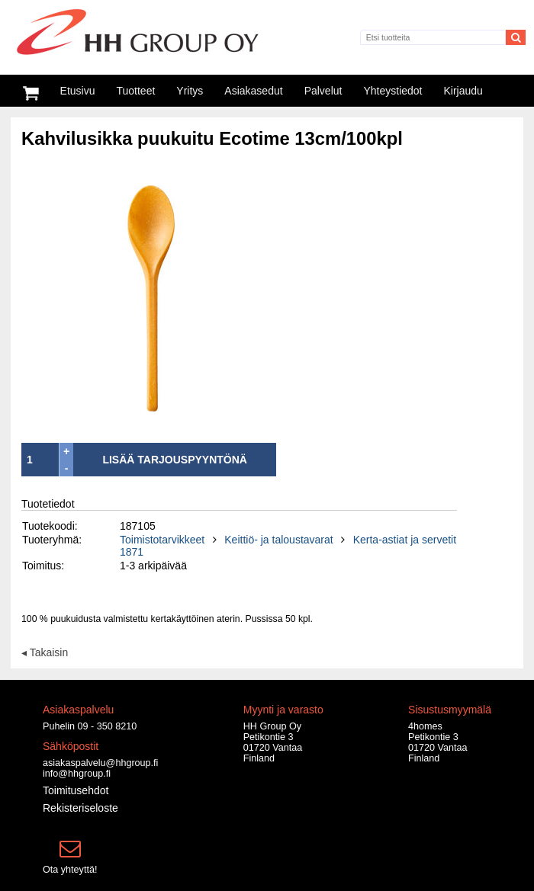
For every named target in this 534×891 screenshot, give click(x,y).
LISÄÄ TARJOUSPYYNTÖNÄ (174, 460)
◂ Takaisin (44, 652)
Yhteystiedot (392, 91)
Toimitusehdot (75, 790)
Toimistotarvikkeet (162, 540)
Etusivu (77, 91)
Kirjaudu (463, 91)
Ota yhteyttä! (70, 869)
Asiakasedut (253, 91)
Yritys (189, 91)
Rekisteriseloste (80, 808)
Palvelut (323, 91)
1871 (131, 552)
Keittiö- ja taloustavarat (278, 540)
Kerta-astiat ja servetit (404, 540)
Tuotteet (135, 91)
